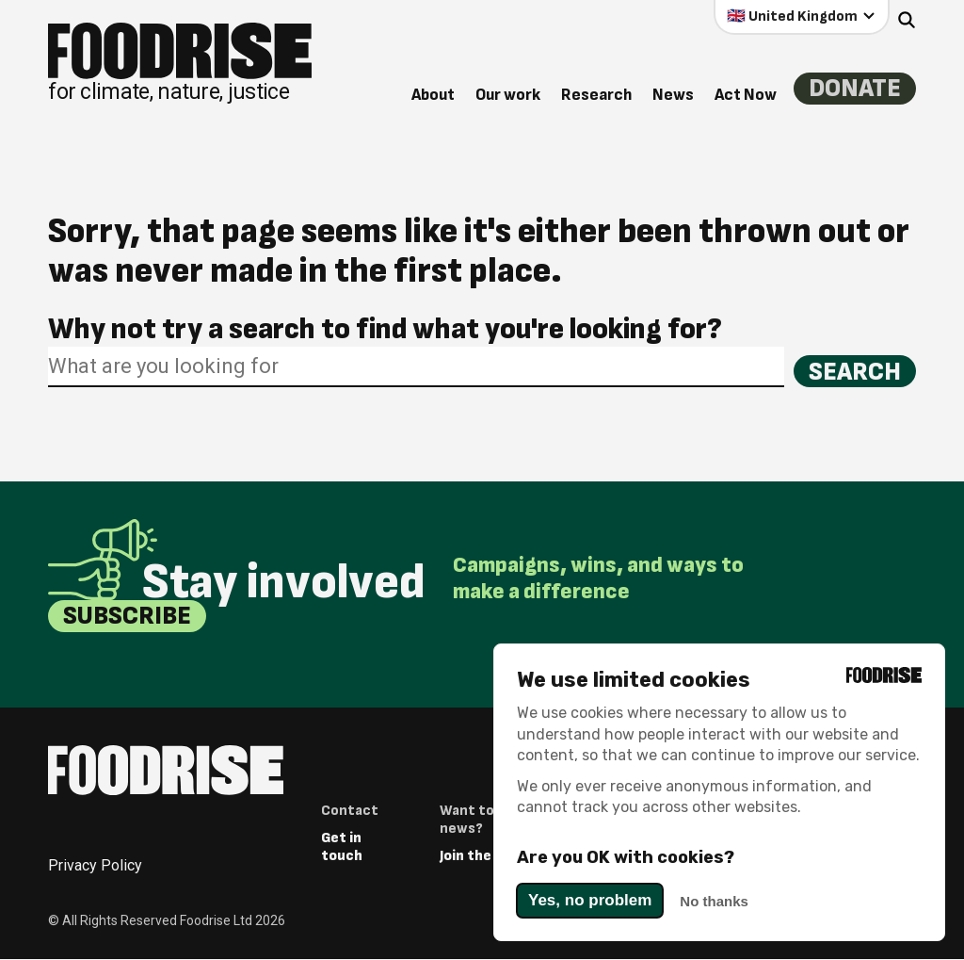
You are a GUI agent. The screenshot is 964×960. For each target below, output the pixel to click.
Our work (506, 95)
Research (594, 95)
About (431, 95)
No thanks (714, 901)
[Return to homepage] (180, 63)
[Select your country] (801, 16)
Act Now (744, 95)
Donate (854, 89)
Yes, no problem (589, 900)
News (671, 95)
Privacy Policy (95, 866)
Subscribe (128, 616)
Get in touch (341, 848)
